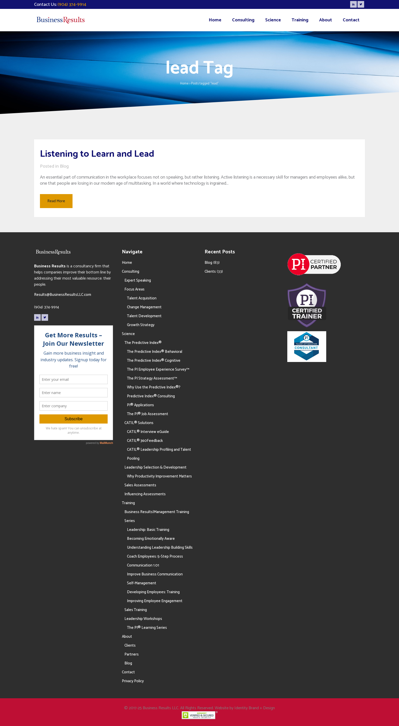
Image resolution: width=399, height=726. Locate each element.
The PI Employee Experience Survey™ (158, 369)
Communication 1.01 (143, 565)
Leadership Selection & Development (155, 467)
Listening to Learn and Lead (97, 154)
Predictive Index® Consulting (151, 396)
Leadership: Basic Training (148, 530)
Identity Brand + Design (254, 708)
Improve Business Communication (155, 574)
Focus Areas (134, 289)
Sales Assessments (140, 485)
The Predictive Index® (143, 343)
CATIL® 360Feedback (145, 441)
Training (128, 503)
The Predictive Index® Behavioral (154, 352)
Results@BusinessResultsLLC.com (62, 295)
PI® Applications (140, 405)
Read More (56, 201)
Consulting (130, 271)
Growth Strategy (140, 325)
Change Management (144, 307)
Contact (128, 672)
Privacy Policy (133, 681)
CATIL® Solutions (138, 423)
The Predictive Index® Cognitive (153, 360)
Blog (64, 166)
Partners (131, 654)
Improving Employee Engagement (154, 601)
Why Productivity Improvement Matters (159, 476)
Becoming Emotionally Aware (151, 538)
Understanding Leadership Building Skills (160, 547)
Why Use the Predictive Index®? (153, 387)
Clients (130, 645)
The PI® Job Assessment (147, 414)
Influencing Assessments (145, 494)
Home (184, 83)
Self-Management (141, 583)
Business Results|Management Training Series (156, 516)
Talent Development (144, 316)
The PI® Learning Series (147, 628)
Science (128, 334)
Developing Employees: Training (153, 592)
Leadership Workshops (143, 619)
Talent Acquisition (141, 298)
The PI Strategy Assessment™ (152, 378)
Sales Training (135, 610)
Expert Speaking (137, 280)
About (127, 636)
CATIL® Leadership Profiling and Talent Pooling (159, 454)
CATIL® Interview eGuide (148, 432)
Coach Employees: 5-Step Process (155, 556)
